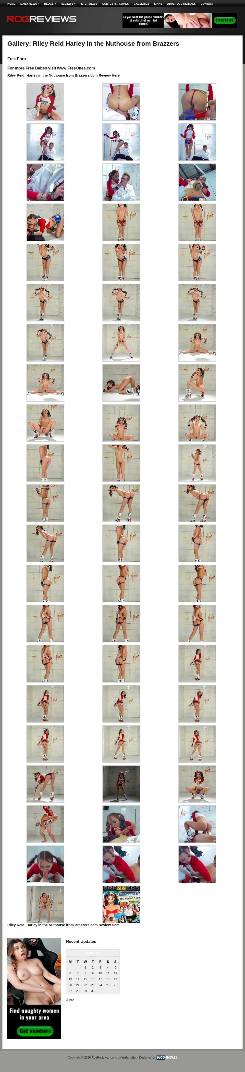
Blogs (50, 3)
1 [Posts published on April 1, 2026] (85, 967)
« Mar (70, 1000)
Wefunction (129, 1057)
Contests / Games (115, 3)
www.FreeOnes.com (76, 68)
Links (158, 3)
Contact (207, 3)
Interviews (88, 3)
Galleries (141, 3)
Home (11, 3)
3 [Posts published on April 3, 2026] (100, 967)
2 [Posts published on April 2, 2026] (93, 967)
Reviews (68, 3)
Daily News (29, 3)
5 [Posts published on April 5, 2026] (115, 967)
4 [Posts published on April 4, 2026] (108, 967)
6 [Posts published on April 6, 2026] (70, 973)
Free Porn (16, 59)
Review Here (109, 75)
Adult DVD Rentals (181, 3)
